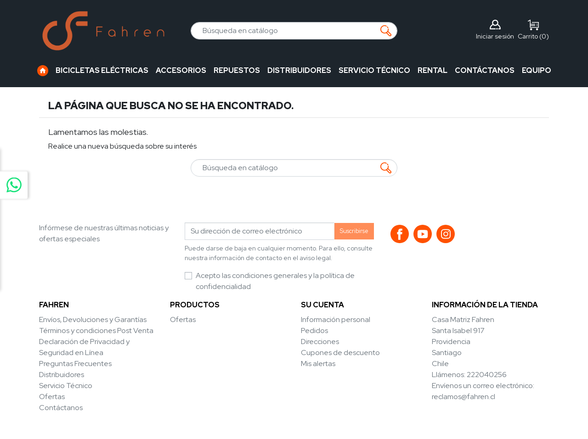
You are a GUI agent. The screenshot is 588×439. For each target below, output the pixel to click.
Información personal (335, 319)
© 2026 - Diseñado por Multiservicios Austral (294, 426)
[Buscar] (294, 30)
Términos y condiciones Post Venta (96, 330)
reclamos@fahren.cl (463, 396)
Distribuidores (61, 374)
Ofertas (52, 396)
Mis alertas (318, 363)
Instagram (445, 234)
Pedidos (314, 330)
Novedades (189, 330)
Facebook (399, 234)
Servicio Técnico (65, 385)
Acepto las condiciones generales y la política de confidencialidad (275, 281)
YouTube (422, 234)
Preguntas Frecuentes (75, 363)
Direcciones (320, 341)
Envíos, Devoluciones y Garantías (93, 319)
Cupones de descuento (340, 352)
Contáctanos (61, 407)
